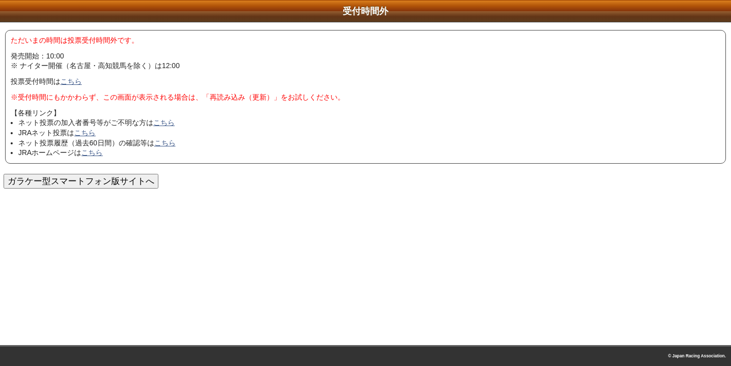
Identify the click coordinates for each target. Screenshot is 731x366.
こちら (71, 81)
